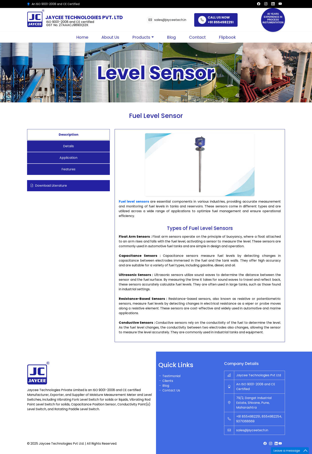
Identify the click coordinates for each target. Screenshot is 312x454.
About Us (110, 37)
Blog (171, 37)
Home (82, 37)
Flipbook (227, 37)
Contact (197, 37)
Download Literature (48, 185)
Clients (165, 380)
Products (141, 37)
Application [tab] (68, 157)
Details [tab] (68, 146)
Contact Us (169, 390)
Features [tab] (68, 169)
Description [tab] (68, 134)
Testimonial (169, 376)
